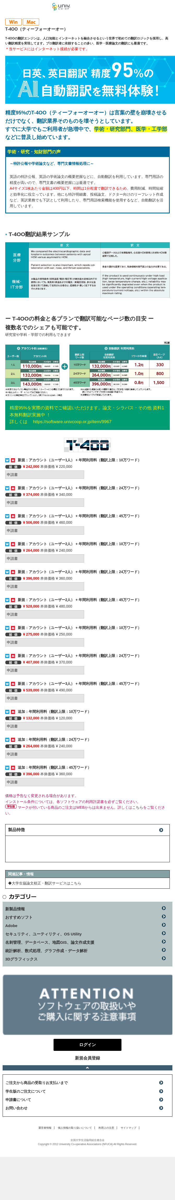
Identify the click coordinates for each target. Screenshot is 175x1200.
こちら (137, 807)
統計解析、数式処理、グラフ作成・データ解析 (46, 950)
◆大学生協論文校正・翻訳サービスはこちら (44, 883)
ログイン (168, 8)
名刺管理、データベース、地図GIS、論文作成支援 (49, 942)
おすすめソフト (19, 917)
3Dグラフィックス (21, 959)
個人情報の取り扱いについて (75, 1127)
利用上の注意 (106, 1127)
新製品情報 (15, 909)
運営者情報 (44, 1127)
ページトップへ (87, 1067)
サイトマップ (128, 1127)
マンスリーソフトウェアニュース (26, 6)
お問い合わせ (16, 1108)
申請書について (18, 1100)
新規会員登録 (87, 1058)
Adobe (11, 925)
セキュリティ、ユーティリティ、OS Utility (43, 934)
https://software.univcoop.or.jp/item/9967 (72, 421)
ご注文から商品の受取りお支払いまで (36, 1083)
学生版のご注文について (25, 1091)
